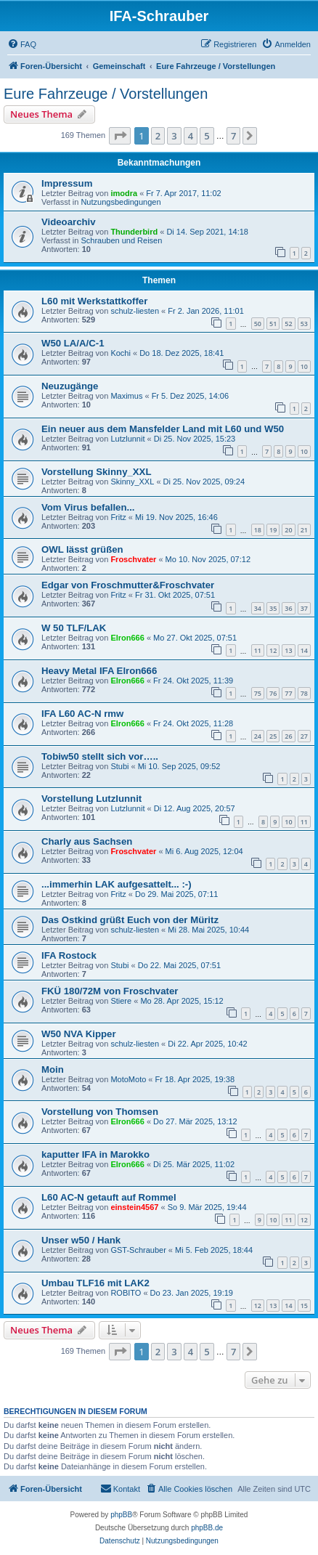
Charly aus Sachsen (86, 841)
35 (273, 608)
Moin (52, 1069)
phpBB (121, 1515)
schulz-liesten (134, 310)
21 (304, 530)
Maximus (126, 395)
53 (304, 323)
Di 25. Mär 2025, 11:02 (194, 1164)
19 (273, 530)
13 (288, 650)
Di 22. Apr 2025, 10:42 (207, 1043)
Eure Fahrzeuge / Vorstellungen (106, 94)
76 (273, 693)
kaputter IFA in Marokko (95, 1154)
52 (288, 323)
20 (288, 530)
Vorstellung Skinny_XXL (96, 471)
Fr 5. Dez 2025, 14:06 (190, 395)
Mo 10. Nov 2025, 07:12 (208, 559)
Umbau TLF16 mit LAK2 (95, 1283)
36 (288, 608)
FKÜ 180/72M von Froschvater (109, 991)
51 (273, 323)
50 (257, 323)
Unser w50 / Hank (81, 1240)
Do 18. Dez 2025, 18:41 (181, 353)
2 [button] (157, 135)
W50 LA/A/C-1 (72, 343)
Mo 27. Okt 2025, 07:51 (195, 637)
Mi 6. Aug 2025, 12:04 (204, 851)
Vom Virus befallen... (88, 507)
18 (257, 530)
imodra (123, 193)
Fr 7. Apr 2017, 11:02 (183, 193)
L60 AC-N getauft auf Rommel (108, 1197)
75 (257, 693)
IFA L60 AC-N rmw (82, 713)
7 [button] (233, 135)
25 (273, 736)
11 (257, 650)
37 (304, 608)
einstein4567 (134, 1207)
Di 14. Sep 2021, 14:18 (207, 231)
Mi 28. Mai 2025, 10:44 (208, 929)
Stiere (120, 1000)
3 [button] (173, 135)
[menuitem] (21, 44)
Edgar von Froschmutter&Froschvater (127, 585)
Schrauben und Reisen (121, 240)
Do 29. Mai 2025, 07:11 (176, 894)
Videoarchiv (68, 221)
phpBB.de (207, 1528)
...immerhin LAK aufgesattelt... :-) (116, 884)
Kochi (120, 353)
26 (288, 736)
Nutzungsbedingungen (120, 202)
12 (273, 650)
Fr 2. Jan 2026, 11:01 (206, 310)
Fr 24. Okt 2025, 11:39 (193, 680)
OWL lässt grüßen (82, 549)
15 (304, 1305)
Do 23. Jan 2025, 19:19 (191, 1292)
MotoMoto (128, 1079)
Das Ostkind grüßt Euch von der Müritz (130, 919)
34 (257, 608)
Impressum (66, 183)
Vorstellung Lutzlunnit (91, 798)
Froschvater (133, 559)
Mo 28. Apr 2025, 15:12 (181, 1000)
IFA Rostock (69, 955)
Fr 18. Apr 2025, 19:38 (195, 1079)
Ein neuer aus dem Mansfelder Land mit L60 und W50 (162, 428)
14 (304, 650)
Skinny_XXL (132, 481)
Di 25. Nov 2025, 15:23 (195, 438)
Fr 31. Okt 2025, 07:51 (175, 594)
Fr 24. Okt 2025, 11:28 (193, 723)
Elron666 (127, 637)
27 (304, 736)
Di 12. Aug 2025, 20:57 (194, 808)
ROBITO (125, 1292)
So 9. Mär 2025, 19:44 (207, 1207)
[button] (120, 136)
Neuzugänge (69, 386)
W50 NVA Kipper (78, 1033)
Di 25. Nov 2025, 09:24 (204, 481)
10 (304, 366)
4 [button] (190, 135)
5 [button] (206, 135)
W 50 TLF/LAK (73, 627)
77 (288, 693)
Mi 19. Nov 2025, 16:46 (176, 517)
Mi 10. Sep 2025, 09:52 (179, 766)
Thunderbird (134, 231)
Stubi (119, 766)
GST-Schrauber (138, 1250)
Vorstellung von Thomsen (99, 1111)
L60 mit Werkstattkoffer (94, 301)
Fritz (118, 517)
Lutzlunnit (127, 438)
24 (257, 736)
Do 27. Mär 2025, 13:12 (195, 1121)
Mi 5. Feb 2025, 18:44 (214, 1250)
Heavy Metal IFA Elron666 (99, 670)
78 (304, 693)
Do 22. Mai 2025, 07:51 (179, 965)
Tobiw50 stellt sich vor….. (99, 756)
